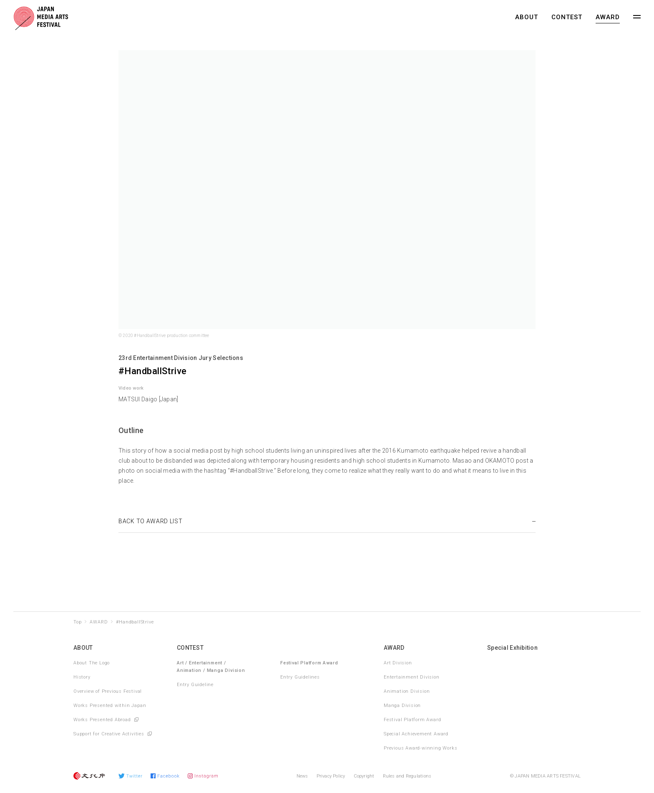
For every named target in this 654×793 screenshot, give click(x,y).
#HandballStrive (134, 622)
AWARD (608, 17)
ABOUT (526, 17)
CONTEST (566, 17)
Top (77, 622)
